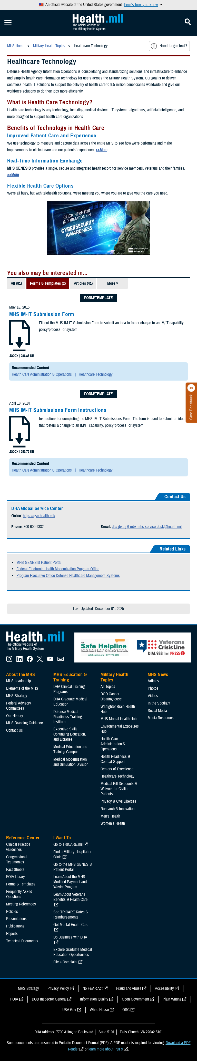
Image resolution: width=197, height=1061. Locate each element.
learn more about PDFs (105, 1049)
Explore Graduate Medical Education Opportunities (72, 952)
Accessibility (164, 988)
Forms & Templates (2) (48, 283)
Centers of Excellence (117, 769)
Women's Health (113, 823)
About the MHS (20, 674)
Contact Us (14, 730)
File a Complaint (65, 962)
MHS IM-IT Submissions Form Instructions (58, 410)
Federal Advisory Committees (18, 706)
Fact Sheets (15, 869)
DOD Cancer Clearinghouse (111, 696)
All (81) (16, 283)
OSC (126, 1009)
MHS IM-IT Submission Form (41, 314)
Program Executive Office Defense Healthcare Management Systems (68, 575)
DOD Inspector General (49, 999)
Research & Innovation (117, 808)
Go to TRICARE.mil (68, 844)
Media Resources (161, 717)
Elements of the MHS (22, 688)
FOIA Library (15, 876)
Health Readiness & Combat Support (115, 759)
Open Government (135, 999)
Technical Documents (22, 941)
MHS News (158, 674)
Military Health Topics (114, 677)
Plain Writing (172, 999)
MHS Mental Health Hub (118, 718)
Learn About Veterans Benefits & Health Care (70, 897)
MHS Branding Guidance (24, 723)
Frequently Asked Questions (19, 894)
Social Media (157, 710)
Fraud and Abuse (128, 988)
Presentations (16, 918)
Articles (153, 680)
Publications (15, 926)
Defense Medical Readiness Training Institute (67, 717)
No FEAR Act (93, 988)
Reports (12, 933)
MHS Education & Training (70, 677)
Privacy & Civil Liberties (118, 801)
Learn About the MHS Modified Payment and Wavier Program (70, 882)
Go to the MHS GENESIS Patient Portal (72, 867)
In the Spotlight (159, 703)
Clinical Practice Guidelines (18, 847)
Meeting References (21, 904)
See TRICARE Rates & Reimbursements (70, 915)
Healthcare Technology (96, 374)
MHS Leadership (18, 680)
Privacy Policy (58, 988)
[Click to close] (191, 388)
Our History (14, 715)
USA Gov (69, 1009)
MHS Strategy (16, 695)
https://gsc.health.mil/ (39, 515)
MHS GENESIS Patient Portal (38, 562)
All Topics (108, 686)
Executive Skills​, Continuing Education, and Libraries (69, 734)
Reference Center (23, 838)
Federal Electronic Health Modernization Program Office (57, 569)
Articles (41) (83, 283)
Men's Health (110, 816)
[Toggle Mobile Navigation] (8, 23)
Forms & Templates (20, 884)
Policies (12, 911)
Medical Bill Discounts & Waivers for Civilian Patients (119, 789)
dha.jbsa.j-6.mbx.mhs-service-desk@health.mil (147, 526)
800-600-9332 (34, 526)
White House (99, 1009)
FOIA (14, 999)
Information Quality (94, 999)
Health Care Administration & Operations (42, 374)
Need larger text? (169, 46)
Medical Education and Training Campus (70, 749)
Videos (153, 695)
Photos (153, 688)
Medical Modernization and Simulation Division (70, 762)
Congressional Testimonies (16, 859)
